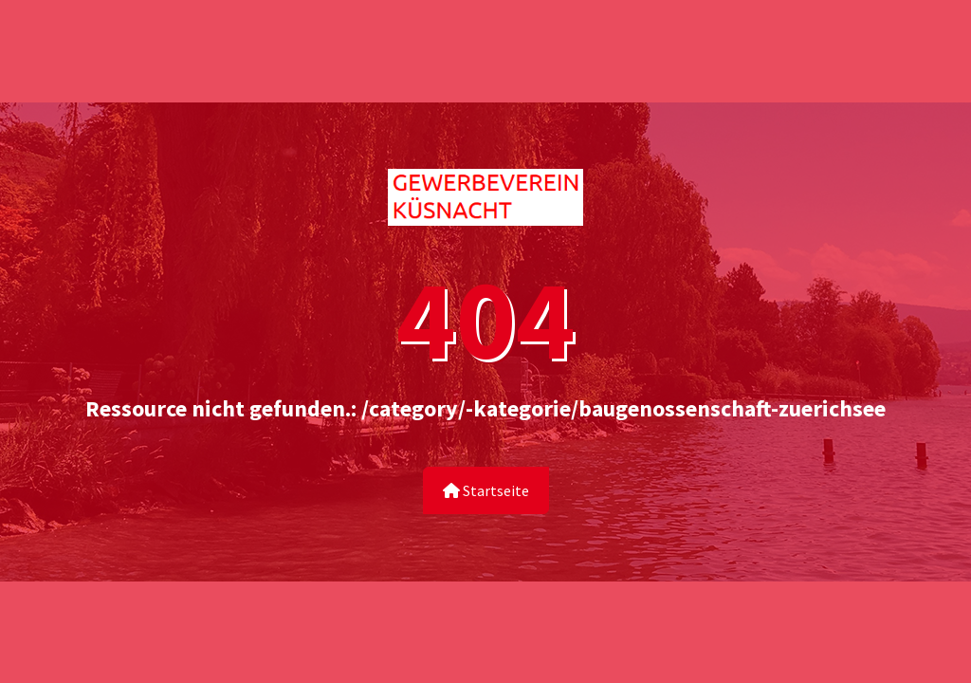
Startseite (486, 490)
